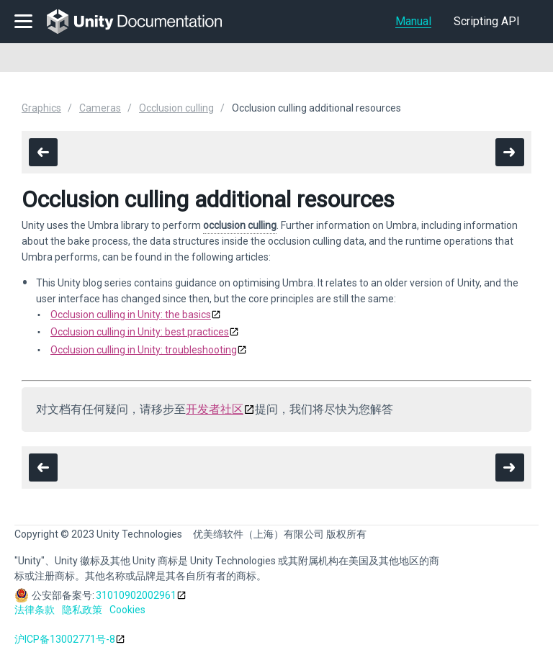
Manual (413, 21)
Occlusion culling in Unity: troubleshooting (143, 350)
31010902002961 (136, 595)
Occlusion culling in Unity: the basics (130, 314)
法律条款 (34, 609)
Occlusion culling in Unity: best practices (139, 332)
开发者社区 (214, 409)
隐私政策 (82, 609)
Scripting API (487, 21)
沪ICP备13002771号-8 (64, 639)
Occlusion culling (176, 108)
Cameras (100, 108)
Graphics (41, 108)
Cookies (127, 609)
